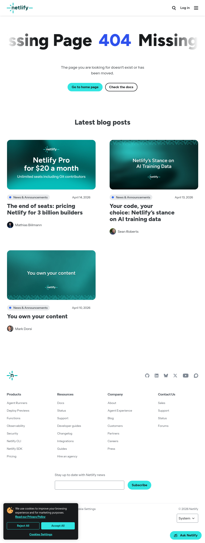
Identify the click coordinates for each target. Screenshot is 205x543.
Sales (161, 403)
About (112, 403)
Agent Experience (120, 410)
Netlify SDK (15, 449)
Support (62, 418)
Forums (163, 426)
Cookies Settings (40, 534)
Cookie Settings (85, 509)
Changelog (64, 433)
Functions (13, 418)
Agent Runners (17, 403)
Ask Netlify (186, 535)
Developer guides (69, 426)
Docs (60, 403)
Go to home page (85, 87)
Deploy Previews (18, 410)
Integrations (65, 441)
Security (12, 433)
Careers (113, 441)
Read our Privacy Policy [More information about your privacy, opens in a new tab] (30, 516)
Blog (111, 418)
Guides (62, 449)
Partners (113, 433)
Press (111, 449)
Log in (185, 8)
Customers (115, 426)
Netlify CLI (14, 441)
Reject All (23, 525)
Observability (16, 426)
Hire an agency (67, 456)
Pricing (11, 456)
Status (61, 410)
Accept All (58, 525)
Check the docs (121, 87)
